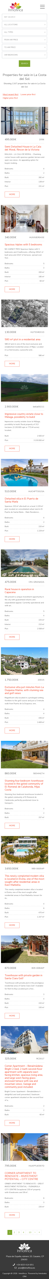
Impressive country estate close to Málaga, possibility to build (24, 415)
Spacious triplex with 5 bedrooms (23, 244)
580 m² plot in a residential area (22, 339)
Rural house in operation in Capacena (19, 591)
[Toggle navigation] (42, 7)
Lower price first (28, 94)
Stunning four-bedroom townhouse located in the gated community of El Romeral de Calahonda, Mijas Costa (24, 785)
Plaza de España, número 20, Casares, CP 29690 (25, 1258)
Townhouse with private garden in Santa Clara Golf (23, 977)
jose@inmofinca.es (26, 1267)
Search (24, 63)
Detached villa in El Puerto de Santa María (21, 500)
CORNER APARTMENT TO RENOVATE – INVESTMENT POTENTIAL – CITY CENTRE (21, 1176)
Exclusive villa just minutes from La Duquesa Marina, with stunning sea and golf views (24, 690)
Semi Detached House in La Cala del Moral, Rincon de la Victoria (23, 148)
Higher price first (10, 98)
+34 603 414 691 (25, 1264)
